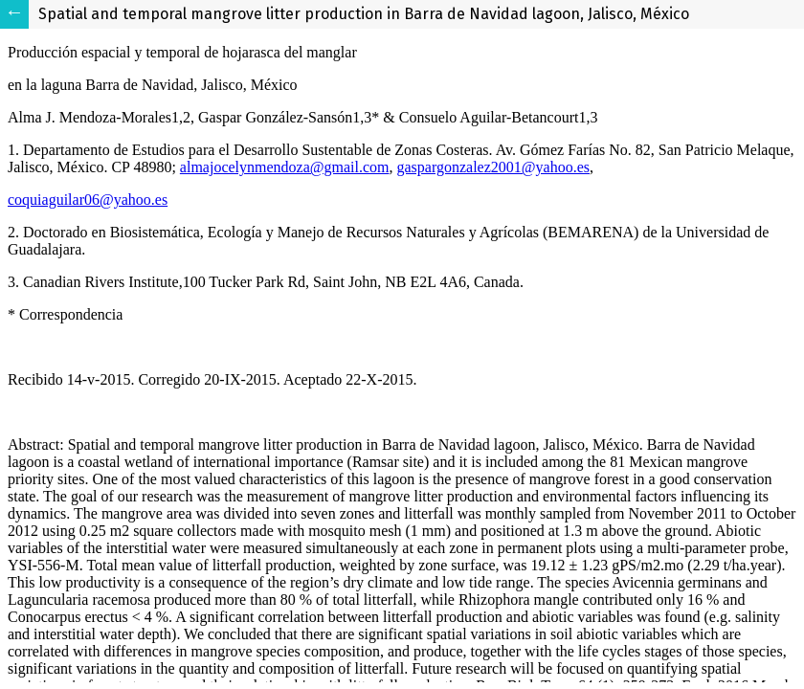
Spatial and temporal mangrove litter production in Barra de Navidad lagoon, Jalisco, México (363, 14)
